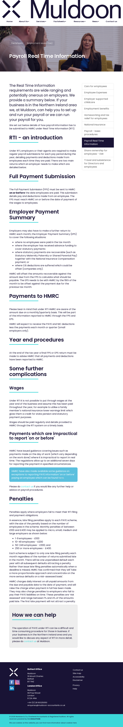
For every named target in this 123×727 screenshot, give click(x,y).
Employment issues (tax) (40, 43)
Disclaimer (78, 680)
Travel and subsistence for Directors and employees (97, 163)
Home (9, 21)
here (61, 477)
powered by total (28, 719)
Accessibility (78, 676)
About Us (24, 21)
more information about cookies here (61, 723)
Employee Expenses (95, 92)
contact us (27, 486)
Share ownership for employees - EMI (95, 152)
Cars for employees (95, 86)
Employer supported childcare (96, 100)
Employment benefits (96, 108)
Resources (80, 21)
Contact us (111, 21)
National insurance (94, 124)
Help (75, 688)
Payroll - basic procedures (92, 132)
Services (41, 21)
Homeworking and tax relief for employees (96, 116)
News (95, 21)
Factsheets (60, 21)
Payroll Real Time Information (94, 142)
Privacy (76, 685)
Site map (77, 673)
